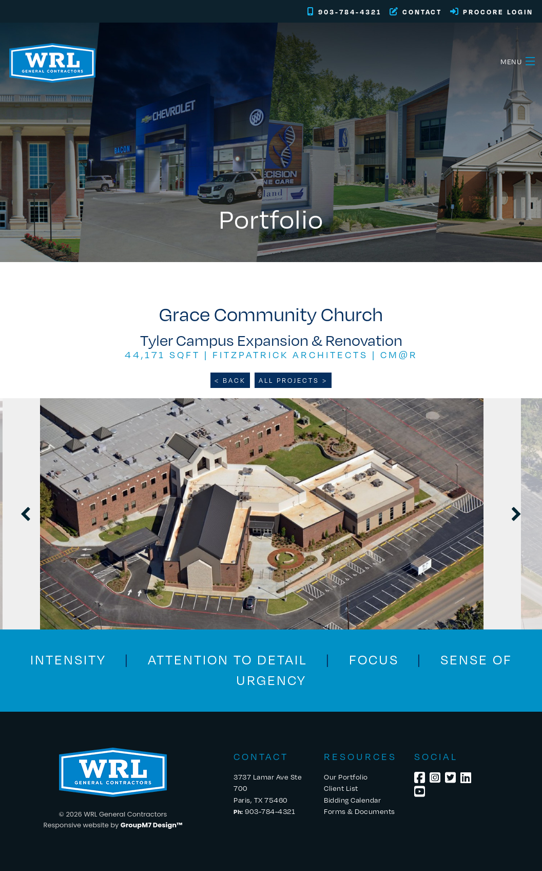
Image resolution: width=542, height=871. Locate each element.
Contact (416, 11)
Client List (341, 788)
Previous (25, 514)
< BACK (230, 380)
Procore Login (491, 11)
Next (516, 514)
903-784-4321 (344, 11)
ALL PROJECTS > (293, 380)
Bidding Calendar (352, 800)
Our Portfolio (346, 777)
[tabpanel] (271, 513)
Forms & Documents (359, 811)
